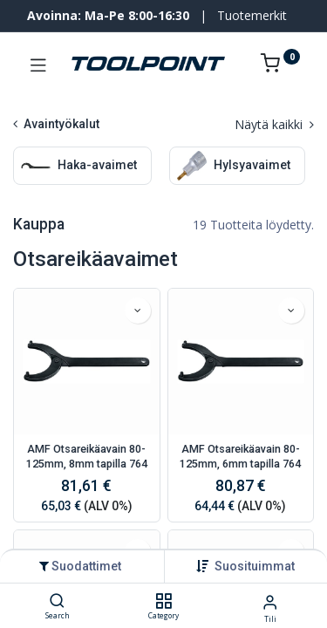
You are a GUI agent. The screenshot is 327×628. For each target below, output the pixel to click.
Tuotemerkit (252, 15)
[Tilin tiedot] (270, 601)
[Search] (57, 601)
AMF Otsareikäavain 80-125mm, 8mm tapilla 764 (86, 456)
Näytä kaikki (274, 124)
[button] (255, 566)
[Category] (163, 601)
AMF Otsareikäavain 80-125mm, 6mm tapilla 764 (240, 456)
